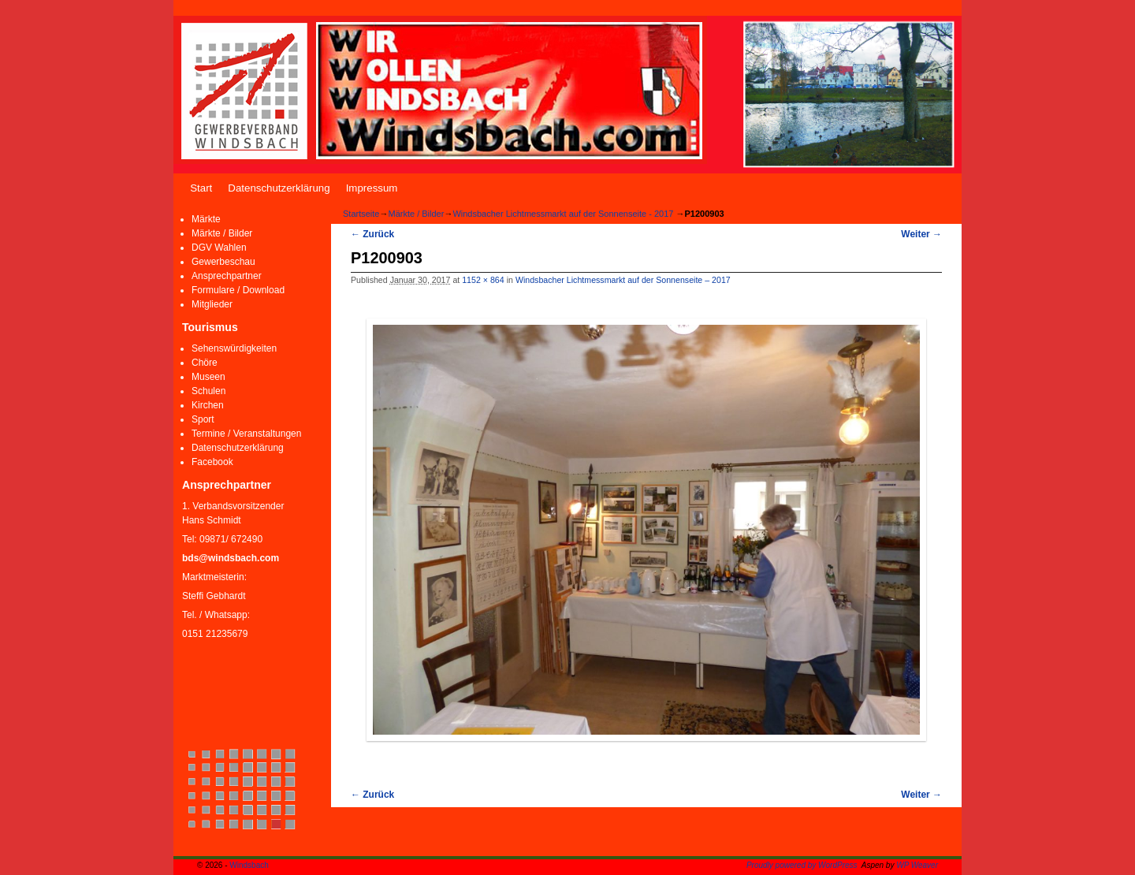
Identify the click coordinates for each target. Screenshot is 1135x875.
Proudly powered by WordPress (802, 865)
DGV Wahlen (219, 247)
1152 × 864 (483, 280)
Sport (203, 419)
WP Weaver (917, 865)
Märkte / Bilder (222, 233)
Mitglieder (212, 304)
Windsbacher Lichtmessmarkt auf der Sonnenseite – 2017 (623, 280)
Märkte (206, 219)
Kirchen (208, 405)
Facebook (212, 461)
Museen (208, 376)
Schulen (208, 391)
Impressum (372, 188)
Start (201, 188)
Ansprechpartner (227, 275)
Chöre (205, 362)
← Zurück (372, 234)
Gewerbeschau (223, 261)
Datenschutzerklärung (278, 188)
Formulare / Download (238, 290)
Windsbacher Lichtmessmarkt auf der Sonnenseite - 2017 (562, 213)
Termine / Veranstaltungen (246, 433)
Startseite (361, 213)
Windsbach (248, 865)
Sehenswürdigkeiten (234, 348)
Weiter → (921, 234)
